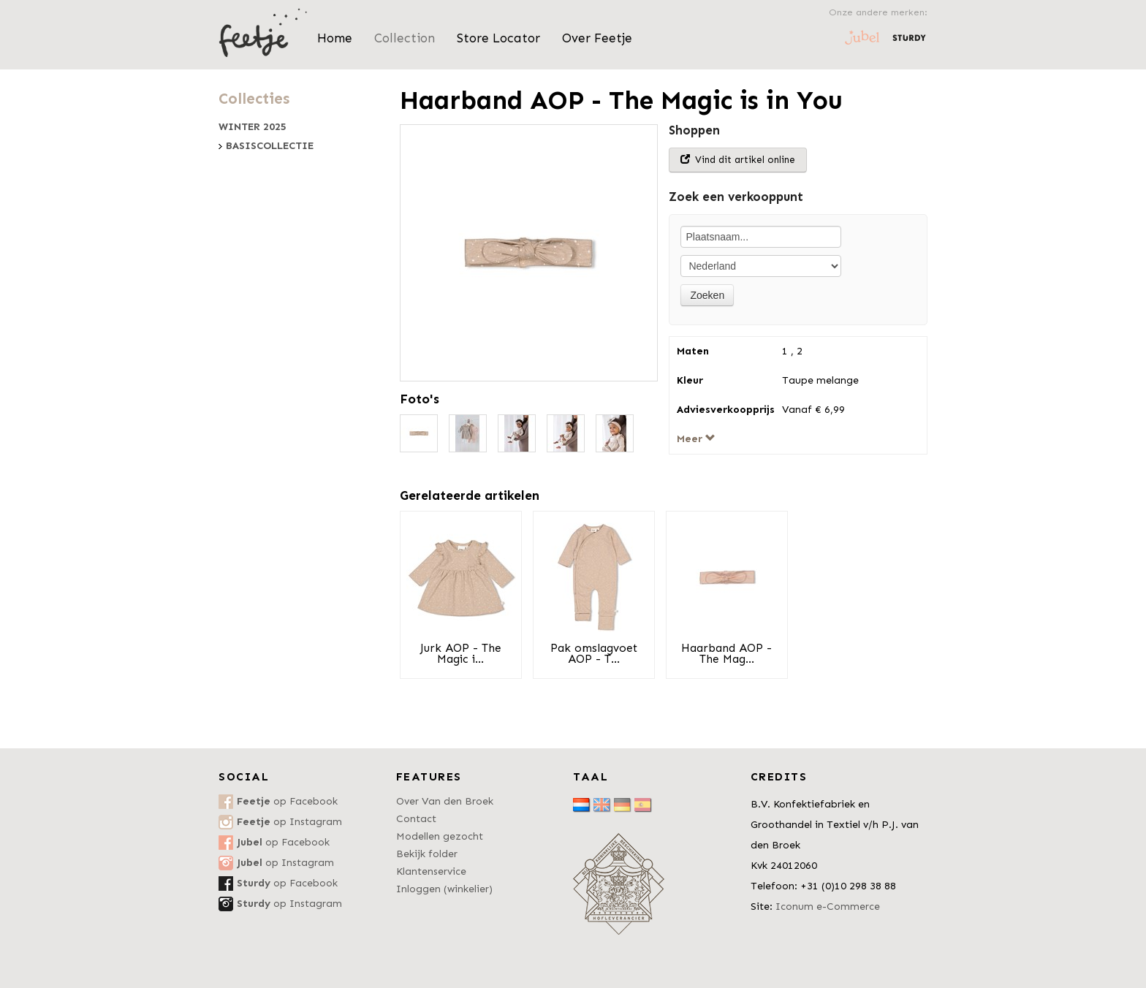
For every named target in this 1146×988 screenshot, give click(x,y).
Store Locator (498, 38)
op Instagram (289, 822)
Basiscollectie (270, 146)
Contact (416, 819)
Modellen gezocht (439, 836)
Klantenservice (431, 871)
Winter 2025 (252, 127)
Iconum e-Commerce (827, 906)
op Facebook (287, 801)
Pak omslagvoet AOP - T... (593, 654)
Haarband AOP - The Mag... (726, 654)
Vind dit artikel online (737, 159)
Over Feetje (597, 38)
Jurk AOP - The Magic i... (460, 654)
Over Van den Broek (444, 801)
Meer (696, 439)
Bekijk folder (427, 854)
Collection (404, 38)
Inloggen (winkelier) (444, 889)
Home (334, 38)
